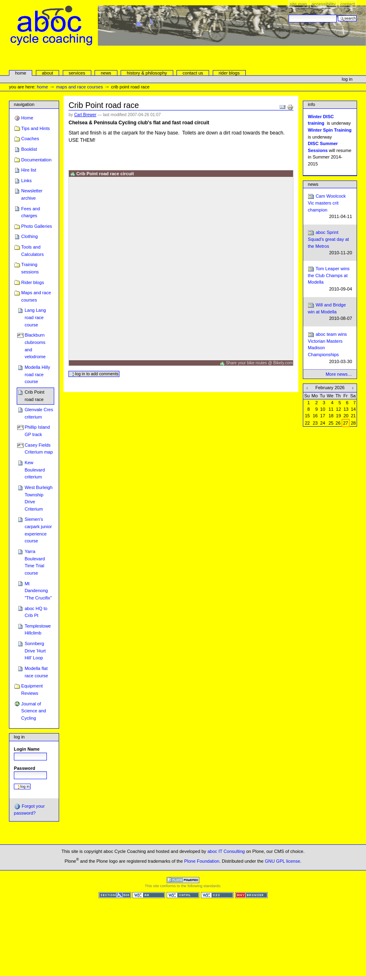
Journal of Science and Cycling (33, 710)
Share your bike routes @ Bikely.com (259, 363)
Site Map (298, 4)
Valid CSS (217, 895)
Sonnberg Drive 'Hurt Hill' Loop (35, 650)
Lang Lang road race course (35, 317)
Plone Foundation (201, 860)
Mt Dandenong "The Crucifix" (38, 590)
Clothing (29, 236)
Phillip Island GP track (37, 431)
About (47, 73)
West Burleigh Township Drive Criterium (38, 498)
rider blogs (229, 73)
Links (26, 180)
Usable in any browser (251, 895)
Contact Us (193, 73)
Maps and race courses (79, 86)
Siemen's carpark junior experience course (38, 530)
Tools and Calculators (32, 251)
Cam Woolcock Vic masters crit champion (330, 206)
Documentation (36, 159)
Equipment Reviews (32, 689)
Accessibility (323, 4)
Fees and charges (30, 212)
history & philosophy (147, 73)
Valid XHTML (183, 895)
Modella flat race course (36, 672)
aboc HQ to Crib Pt (35, 612)
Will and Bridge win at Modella (330, 312)
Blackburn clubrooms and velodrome (35, 346)
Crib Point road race (34, 396)
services (76, 73)
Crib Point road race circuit (105, 173)
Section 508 (115, 895)
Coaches (30, 138)
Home (20, 73)
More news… (339, 374)
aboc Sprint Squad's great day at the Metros (330, 242)
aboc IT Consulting (226, 851)
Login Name (27, 749)
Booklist (29, 149)
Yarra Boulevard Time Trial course (34, 562)
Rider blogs (32, 282)
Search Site (288, 14)
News (313, 184)
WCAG (148, 895)
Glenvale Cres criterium (38, 413)
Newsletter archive (31, 194)
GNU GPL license (282, 860)
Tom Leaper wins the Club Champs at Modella (330, 279)
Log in (347, 79)
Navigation (24, 104)
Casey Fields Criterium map (38, 449)
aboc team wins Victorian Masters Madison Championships (330, 348)
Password (24, 768)
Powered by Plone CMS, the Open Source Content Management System (183, 880)
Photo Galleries (36, 226)
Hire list (28, 169)
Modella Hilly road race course (37, 374)
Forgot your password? (29, 809)
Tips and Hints (35, 128)
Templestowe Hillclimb (37, 629)
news (106, 73)
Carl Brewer (85, 114)
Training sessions (30, 268)
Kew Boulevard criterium (34, 469)
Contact (347, 4)
